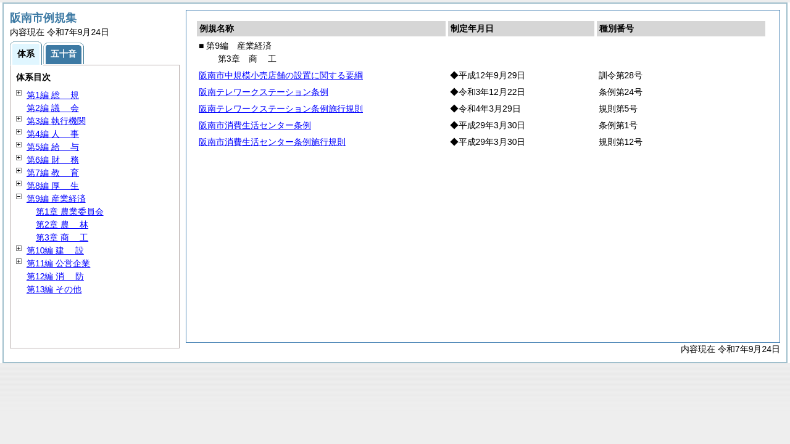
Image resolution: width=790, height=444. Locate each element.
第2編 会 (53, 108)
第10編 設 (55, 250)
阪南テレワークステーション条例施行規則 (281, 108)
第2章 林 (62, 224)
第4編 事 (53, 134)
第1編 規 (53, 95)
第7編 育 (53, 173)
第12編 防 (55, 276)
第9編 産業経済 (56, 199)
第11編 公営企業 (58, 263)
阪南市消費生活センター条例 (255, 125)
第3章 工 (62, 237)
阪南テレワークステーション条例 (263, 92)
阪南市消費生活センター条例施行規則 (272, 142)
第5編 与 (53, 147)
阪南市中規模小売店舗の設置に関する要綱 (281, 75)
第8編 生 (53, 186)
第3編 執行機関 (56, 121)
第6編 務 (53, 160)
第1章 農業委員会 (70, 211)
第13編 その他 (54, 289)
